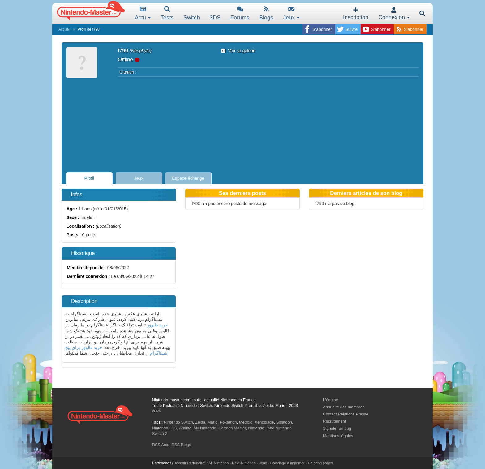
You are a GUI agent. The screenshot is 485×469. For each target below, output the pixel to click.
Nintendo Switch (178, 422)
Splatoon (284, 422)
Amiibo (185, 428)
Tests (167, 13)
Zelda (200, 422)
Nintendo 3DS (164, 428)
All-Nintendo (218, 463)
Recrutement (334, 421)
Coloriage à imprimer (287, 463)
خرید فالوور (157, 324)
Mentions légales (338, 435)
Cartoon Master (232, 428)
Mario (213, 422)
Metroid (245, 422)
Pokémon (228, 422)
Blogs (266, 13)
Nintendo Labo (261, 428)
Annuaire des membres (343, 407)
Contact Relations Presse (345, 414)
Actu (143, 13)
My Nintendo (205, 428)
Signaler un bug (337, 428)
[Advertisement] (242, 123)
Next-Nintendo (244, 463)
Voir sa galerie (238, 50)
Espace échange (188, 178)
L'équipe (330, 400)
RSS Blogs (181, 444)
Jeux (291, 13)
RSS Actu (161, 444)
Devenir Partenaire (189, 463)
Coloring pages (320, 463)
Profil (89, 178)
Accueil (64, 29)
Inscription (355, 13)
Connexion (394, 13)
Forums (239, 13)
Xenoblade (264, 422)
